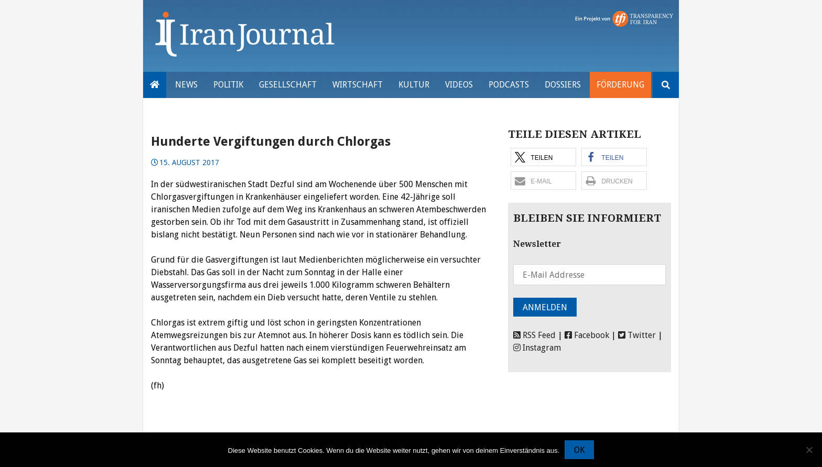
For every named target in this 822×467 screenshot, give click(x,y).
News (186, 85)
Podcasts (509, 85)
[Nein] (809, 449)
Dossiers (563, 85)
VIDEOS (459, 85)
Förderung (620, 85)
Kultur (413, 85)
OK (579, 450)
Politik (228, 85)
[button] (543, 157)
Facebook (587, 335)
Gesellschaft (288, 85)
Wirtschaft (357, 85)
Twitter (637, 335)
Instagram (537, 348)
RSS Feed (534, 335)
